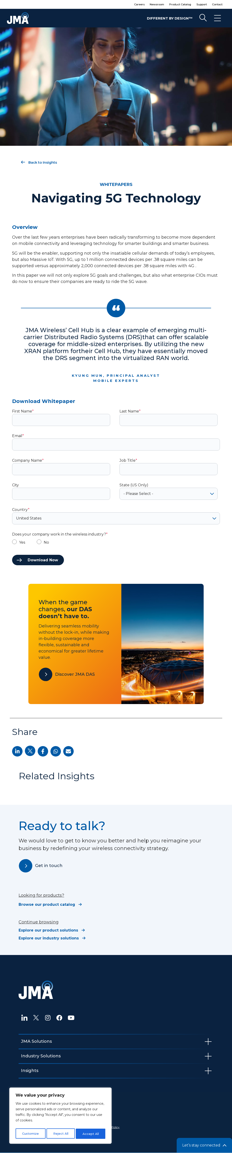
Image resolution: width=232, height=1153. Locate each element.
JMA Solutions (36, 1041)
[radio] (18, 542)
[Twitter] (36, 1017)
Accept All (91, 1134)
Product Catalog (173, 4)
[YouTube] (71, 1017)
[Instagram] (47, 1017)
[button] (17, 751)
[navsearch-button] (203, 18)
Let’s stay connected (201, 1145)
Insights (29, 1070)
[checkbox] (116, 542)
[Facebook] (59, 1017)
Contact (216, 4)
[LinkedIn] (24, 1017)
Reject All (61, 1134)
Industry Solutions (41, 1056)
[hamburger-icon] (217, 18)
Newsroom (147, 4)
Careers (126, 4)
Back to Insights (39, 162)
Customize (30, 1134)
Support (197, 4)
